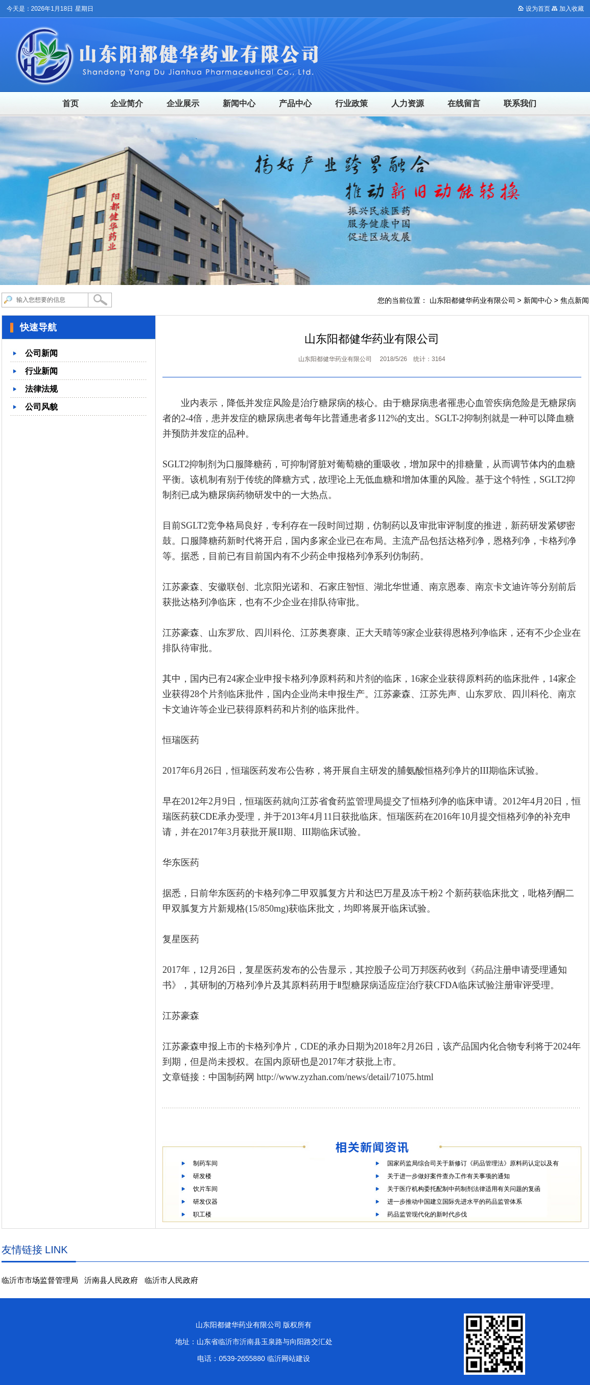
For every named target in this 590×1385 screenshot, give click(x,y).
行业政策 (351, 103)
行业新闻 (41, 371)
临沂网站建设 (288, 1358)
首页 (70, 103)
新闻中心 (239, 103)
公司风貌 (41, 406)
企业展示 (183, 103)
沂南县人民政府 (111, 1280)
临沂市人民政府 (171, 1280)
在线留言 (463, 103)
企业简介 (126, 103)
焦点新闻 (574, 300)
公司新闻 (41, 353)
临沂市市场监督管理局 (40, 1280)
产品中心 (295, 103)
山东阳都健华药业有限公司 (472, 300)
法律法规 (41, 389)
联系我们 (520, 103)
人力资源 (407, 103)
